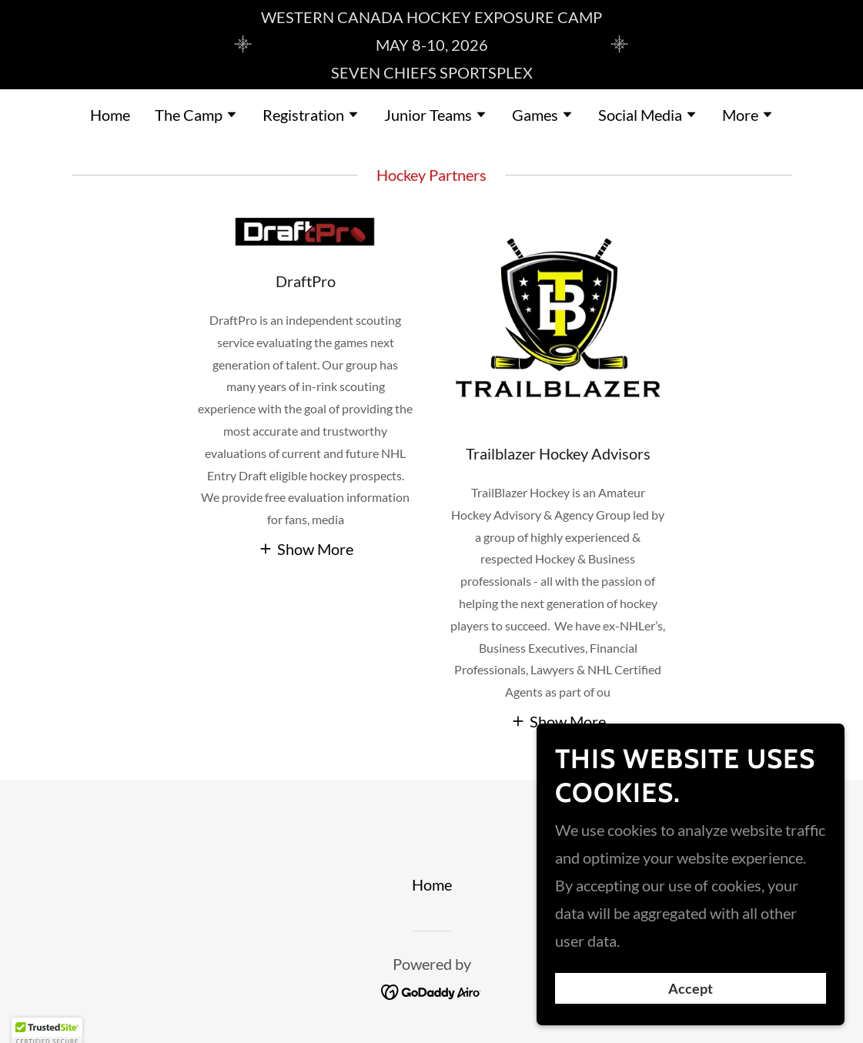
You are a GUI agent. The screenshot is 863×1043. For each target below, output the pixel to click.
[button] (196, 116)
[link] (431, 990)
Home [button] (432, 884)
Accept (690, 987)
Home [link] (110, 114)
